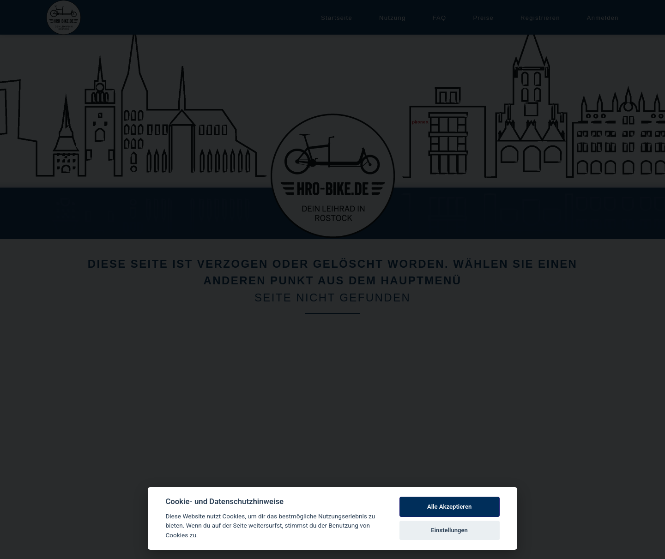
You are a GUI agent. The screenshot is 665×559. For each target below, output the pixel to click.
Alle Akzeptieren (449, 506)
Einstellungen (449, 530)
